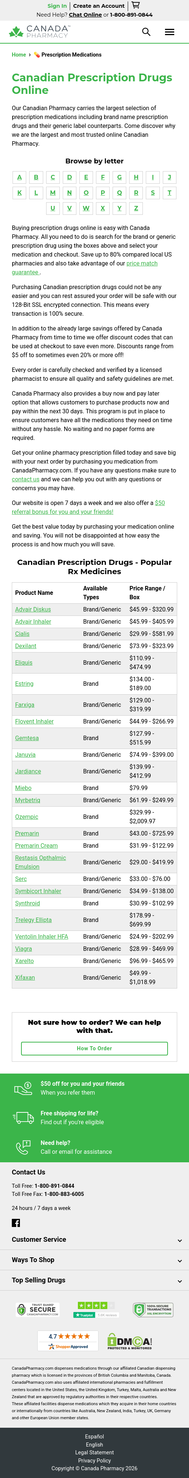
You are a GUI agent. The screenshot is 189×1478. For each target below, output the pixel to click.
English (94, 1445)
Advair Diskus (33, 609)
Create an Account (99, 6)
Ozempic (26, 816)
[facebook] (16, 1221)
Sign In (57, 6)
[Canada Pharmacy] (40, 32)
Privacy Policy (94, 1461)
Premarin (27, 833)
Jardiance (28, 771)
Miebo (23, 787)
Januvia (25, 754)
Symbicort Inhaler (38, 891)
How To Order (94, 1048)
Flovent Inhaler (34, 721)
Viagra (23, 948)
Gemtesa (27, 738)
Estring (24, 683)
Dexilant (25, 646)
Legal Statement (94, 1453)
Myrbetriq (27, 800)
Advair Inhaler (33, 621)
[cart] (136, 6)
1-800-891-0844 (55, 1186)
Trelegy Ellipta (33, 919)
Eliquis (23, 662)
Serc (21, 878)
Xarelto (24, 961)
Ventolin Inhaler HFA (41, 936)
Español (94, 1437)
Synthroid (27, 903)
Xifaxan (25, 977)
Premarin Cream (36, 845)
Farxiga (24, 704)
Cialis (22, 633)
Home (19, 55)
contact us (25, 479)
